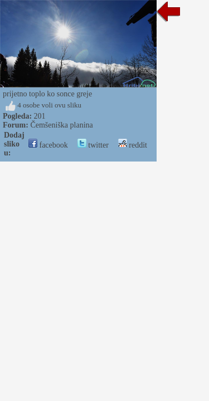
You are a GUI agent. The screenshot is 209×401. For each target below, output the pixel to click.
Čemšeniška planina (61, 125)
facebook (48, 145)
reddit (132, 145)
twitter (93, 145)
